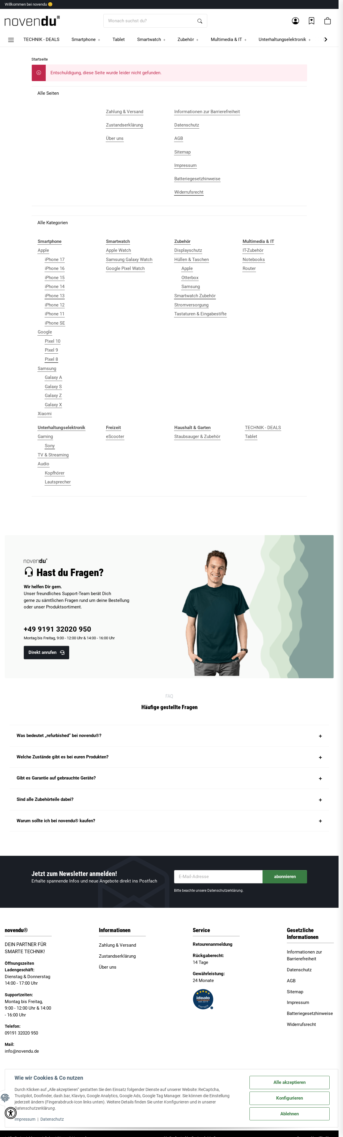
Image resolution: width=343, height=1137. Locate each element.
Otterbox (189, 277)
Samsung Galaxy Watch (129, 259)
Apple (43, 250)
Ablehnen (289, 1114)
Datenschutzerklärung (225, 890)
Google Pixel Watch (125, 268)
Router (249, 268)
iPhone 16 (54, 268)
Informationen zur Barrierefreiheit (304, 955)
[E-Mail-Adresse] (218, 876)
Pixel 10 (52, 341)
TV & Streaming (53, 455)
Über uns (107, 967)
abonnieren (285, 876)
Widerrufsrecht (301, 1024)
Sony (50, 445)
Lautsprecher (58, 482)
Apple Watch (118, 250)
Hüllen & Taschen (191, 259)
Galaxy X (53, 404)
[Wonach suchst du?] (148, 21)
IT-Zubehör (253, 250)
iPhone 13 (54, 295)
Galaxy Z (53, 395)
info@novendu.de (22, 1051)
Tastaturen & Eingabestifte (200, 314)
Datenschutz (52, 1119)
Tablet (251, 436)
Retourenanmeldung (213, 944)
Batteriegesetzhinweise (310, 1013)
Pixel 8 (51, 359)
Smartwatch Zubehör (195, 295)
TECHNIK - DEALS (263, 427)
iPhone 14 (54, 286)
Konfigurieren (289, 1098)
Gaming (45, 436)
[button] (295, 21)
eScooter (115, 436)
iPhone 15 (54, 277)
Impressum (25, 1119)
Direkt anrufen (46, 652)
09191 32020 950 (21, 1033)
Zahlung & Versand (117, 945)
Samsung (47, 368)
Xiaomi (45, 413)
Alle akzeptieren (290, 1082)
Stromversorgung (191, 305)
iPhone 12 (54, 305)
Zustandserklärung (117, 956)
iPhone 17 (54, 259)
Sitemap (295, 991)
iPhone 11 (54, 314)
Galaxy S (53, 386)
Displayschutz (188, 250)
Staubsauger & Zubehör (197, 436)
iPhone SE (55, 323)
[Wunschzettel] (311, 21)
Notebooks (254, 259)
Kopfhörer (54, 473)
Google (45, 332)
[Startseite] (32, 21)
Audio (43, 463)
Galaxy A (53, 377)
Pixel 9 (51, 350)
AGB (291, 980)
